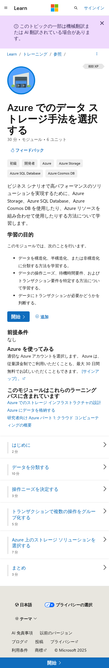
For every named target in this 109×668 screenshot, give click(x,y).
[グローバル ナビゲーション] (6, 8)
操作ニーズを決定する (35, 489)
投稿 (39, 641)
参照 (58, 54)
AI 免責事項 (22, 633)
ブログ (18, 641)
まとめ (19, 568)
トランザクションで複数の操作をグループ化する (54, 514)
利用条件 (20, 650)
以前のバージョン (56, 633)
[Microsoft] (54, 8)
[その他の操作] (97, 54)
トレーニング (36, 54)
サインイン (94, 8)
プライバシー (62, 641)
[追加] (42, 316)
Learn (12, 54)
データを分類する (30, 467)
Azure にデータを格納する (31, 410)
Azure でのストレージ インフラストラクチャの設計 (54, 402)
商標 (39, 650)
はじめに (21, 445)
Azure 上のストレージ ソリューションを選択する (54, 543)
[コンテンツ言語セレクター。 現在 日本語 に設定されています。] (23, 605)
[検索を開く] (76, 8)
